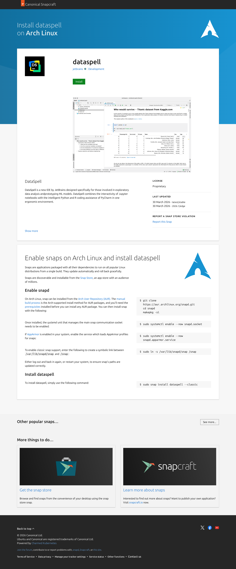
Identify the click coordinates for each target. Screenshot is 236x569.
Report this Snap (162, 221)
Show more (31, 230)
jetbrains (78, 68)
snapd (76, 549)
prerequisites (32, 306)
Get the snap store (35, 490)
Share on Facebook (210, 528)
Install (79, 81)
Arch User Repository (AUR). (94, 298)
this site (97, 549)
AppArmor (33, 334)
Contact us (134, 556)
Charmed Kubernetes (44, 543)
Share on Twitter (203, 528)
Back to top (26, 528)
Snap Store (86, 277)
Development (96, 68)
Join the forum (24, 549)
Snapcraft (85, 549)
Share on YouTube (217, 528)
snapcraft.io (136, 502)
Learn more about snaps (144, 490)
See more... (209, 422)
